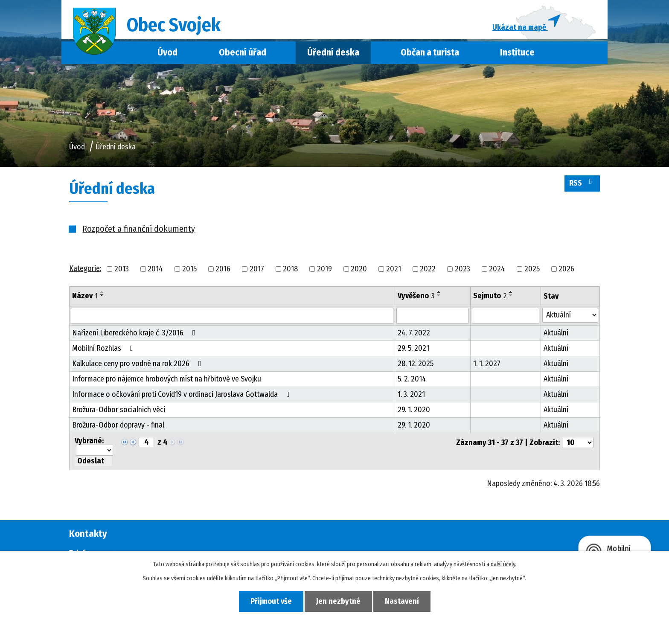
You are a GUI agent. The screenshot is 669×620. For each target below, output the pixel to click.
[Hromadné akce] (94, 450)
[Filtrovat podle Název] (232, 316)
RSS (582, 183)
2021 (393, 269)
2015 (189, 269)
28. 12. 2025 (415, 363)
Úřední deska (333, 52)
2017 (257, 269)
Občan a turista (430, 52)
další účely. (503, 564)
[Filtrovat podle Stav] (570, 315)
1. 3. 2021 (411, 394)
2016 (222, 269)
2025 (532, 269)
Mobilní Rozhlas (104, 348)
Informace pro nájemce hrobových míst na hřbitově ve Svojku (166, 379)
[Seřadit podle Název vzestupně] (102, 292)
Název (85, 295)
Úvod (167, 52)
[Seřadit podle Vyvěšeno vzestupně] (439, 292)
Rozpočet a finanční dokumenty (138, 229)
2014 (155, 269)
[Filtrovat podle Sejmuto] (505, 316)
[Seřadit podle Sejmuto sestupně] (511, 295)
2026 (566, 269)
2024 (497, 269)
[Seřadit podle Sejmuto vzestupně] (511, 292)
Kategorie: (85, 268)
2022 (428, 269)
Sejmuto (489, 295)
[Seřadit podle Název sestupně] (102, 295)
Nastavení (402, 601)
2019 (324, 269)
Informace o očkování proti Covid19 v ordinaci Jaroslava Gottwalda (182, 394)
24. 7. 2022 (414, 333)
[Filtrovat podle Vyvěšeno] (432, 316)
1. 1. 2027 (486, 363)
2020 (359, 269)
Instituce (517, 52)
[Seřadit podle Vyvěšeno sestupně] (439, 295)
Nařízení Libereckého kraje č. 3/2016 (135, 333)
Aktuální (556, 333)
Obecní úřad (242, 52)
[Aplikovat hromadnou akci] (93, 461)
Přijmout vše (271, 601)
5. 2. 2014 (412, 379)
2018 (290, 269)
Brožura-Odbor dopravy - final (118, 425)
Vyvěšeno (416, 295)
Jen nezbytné (338, 601)
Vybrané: (89, 440)
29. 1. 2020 (414, 409)
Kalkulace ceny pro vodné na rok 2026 (138, 363)
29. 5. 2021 (413, 348)
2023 (462, 269)
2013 (121, 269)
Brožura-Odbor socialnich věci (118, 409)
